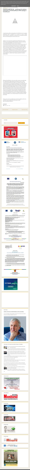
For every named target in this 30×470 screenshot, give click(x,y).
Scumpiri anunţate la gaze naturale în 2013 (9, 354)
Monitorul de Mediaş (18, 466)
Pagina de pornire (15, 109)
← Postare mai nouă (5, 109)
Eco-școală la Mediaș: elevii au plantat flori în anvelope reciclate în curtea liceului (14, 358)
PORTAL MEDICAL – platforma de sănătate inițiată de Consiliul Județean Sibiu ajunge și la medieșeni (14, 10)
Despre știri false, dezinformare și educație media (14, 307)
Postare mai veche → (24, 109)
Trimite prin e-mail (7, 105)
